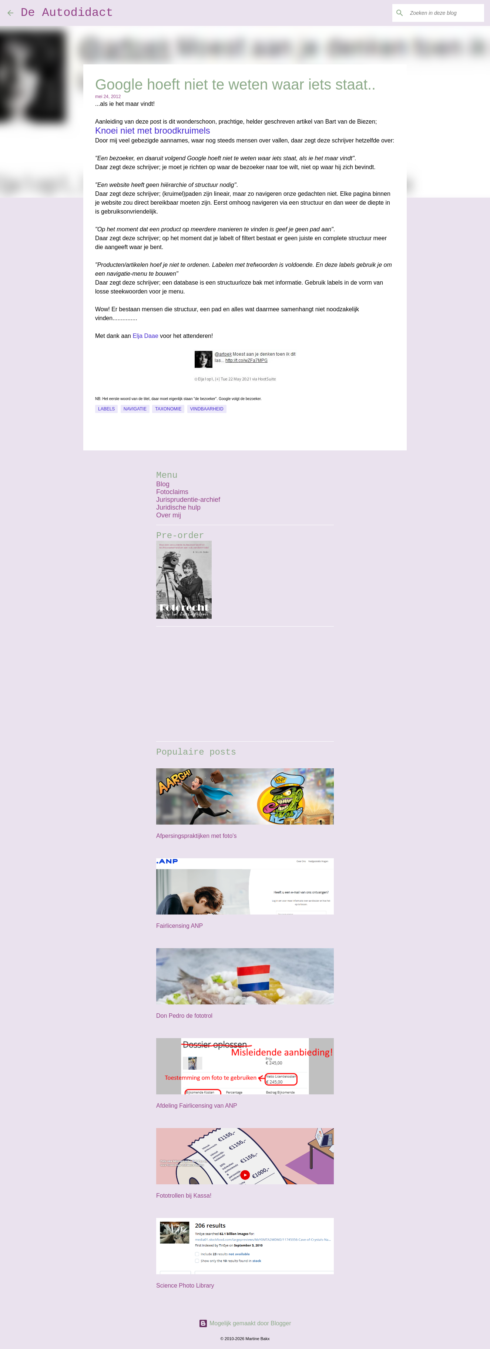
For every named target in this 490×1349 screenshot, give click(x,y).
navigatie (135, 409)
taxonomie (168, 409)
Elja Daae (145, 336)
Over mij (168, 515)
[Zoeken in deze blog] (445, 13)
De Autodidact (67, 13)
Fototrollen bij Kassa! (183, 1195)
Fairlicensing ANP (179, 926)
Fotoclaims (172, 492)
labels (106, 409)
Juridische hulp (178, 507)
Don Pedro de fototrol (184, 1016)
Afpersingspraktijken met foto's (196, 836)
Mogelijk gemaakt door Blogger (245, 1323)
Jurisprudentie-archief (188, 499)
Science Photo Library (185, 1285)
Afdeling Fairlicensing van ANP (196, 1106)
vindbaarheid (207, 409)
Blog (163, 484)
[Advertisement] (245, 684)
